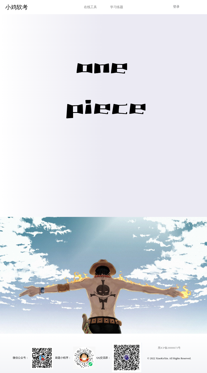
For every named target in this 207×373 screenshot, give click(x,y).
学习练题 (116, 7)
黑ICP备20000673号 (169, 347)
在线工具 (90, 7)
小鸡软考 (16, 7)
